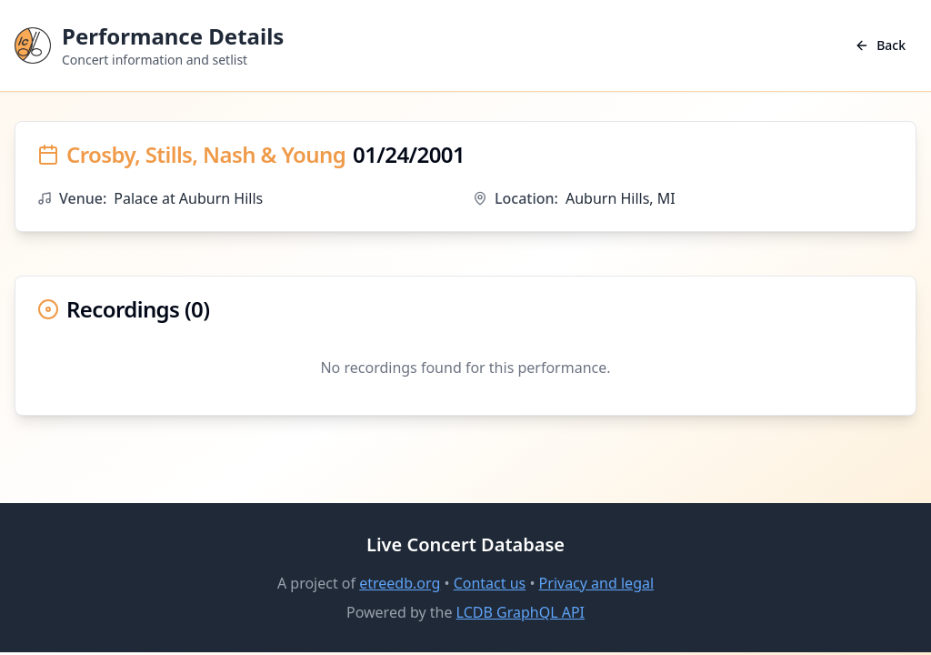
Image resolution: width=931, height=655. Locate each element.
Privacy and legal (596, 583)
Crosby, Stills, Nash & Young (205, 155)
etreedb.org (399, 583)
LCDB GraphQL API (520, 612)
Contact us (490, 583)
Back (880, 45)
